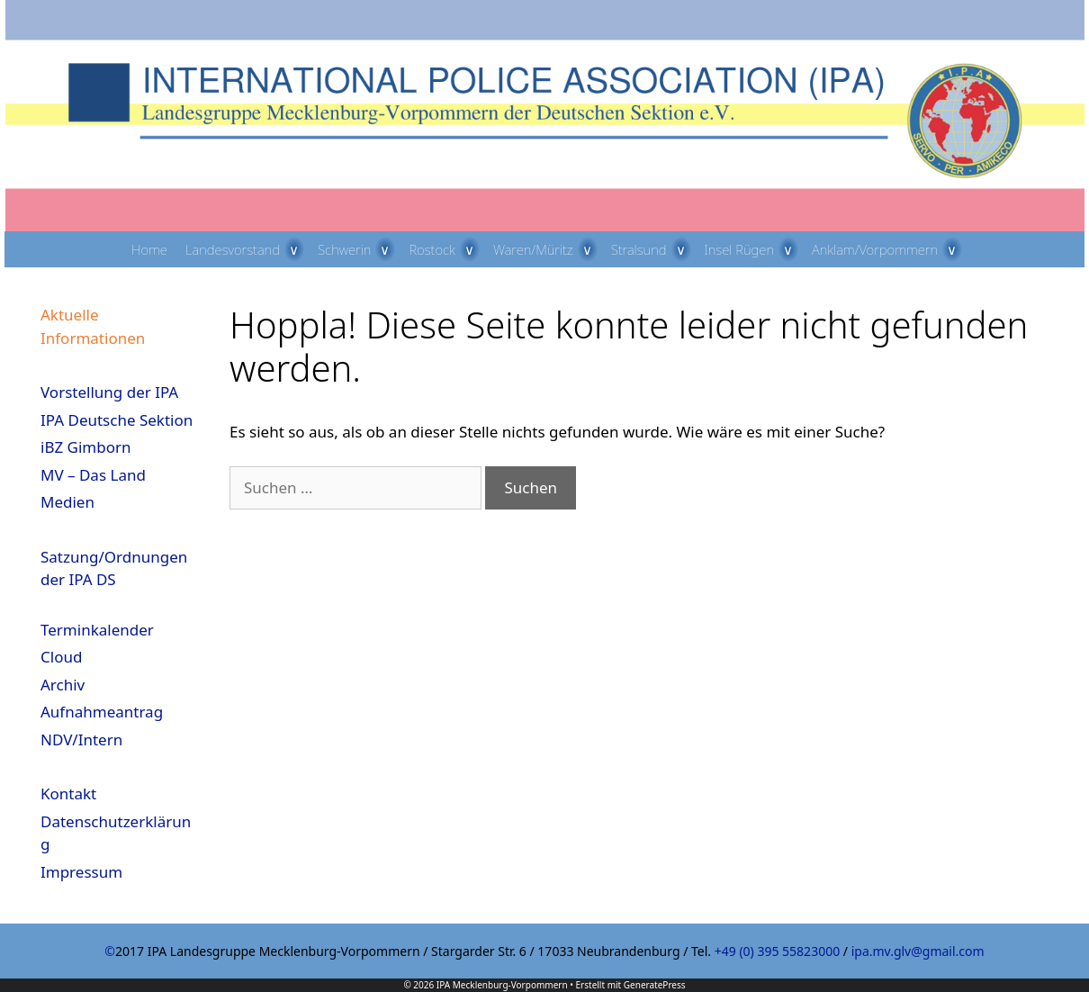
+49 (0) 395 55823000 (777, 951)
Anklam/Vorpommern (889, 249)
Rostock (446, 249)
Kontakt (68, 793)
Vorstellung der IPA (109, 392)
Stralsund (653, 249)
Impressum (81, 871)
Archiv (62, 684)
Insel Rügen (754, 249)
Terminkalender (97, 629)
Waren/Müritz (547, 249)
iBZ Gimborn (85, 447)
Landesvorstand (247, 249)
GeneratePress (655, 984)
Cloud (61, 656)
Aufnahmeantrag (101, 711)
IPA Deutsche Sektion (116, 420)
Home (149, 249)
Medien (67, 501)
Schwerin (359, 249)
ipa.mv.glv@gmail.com (918, 951)
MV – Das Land (93, 474)
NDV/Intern (81, 739)
